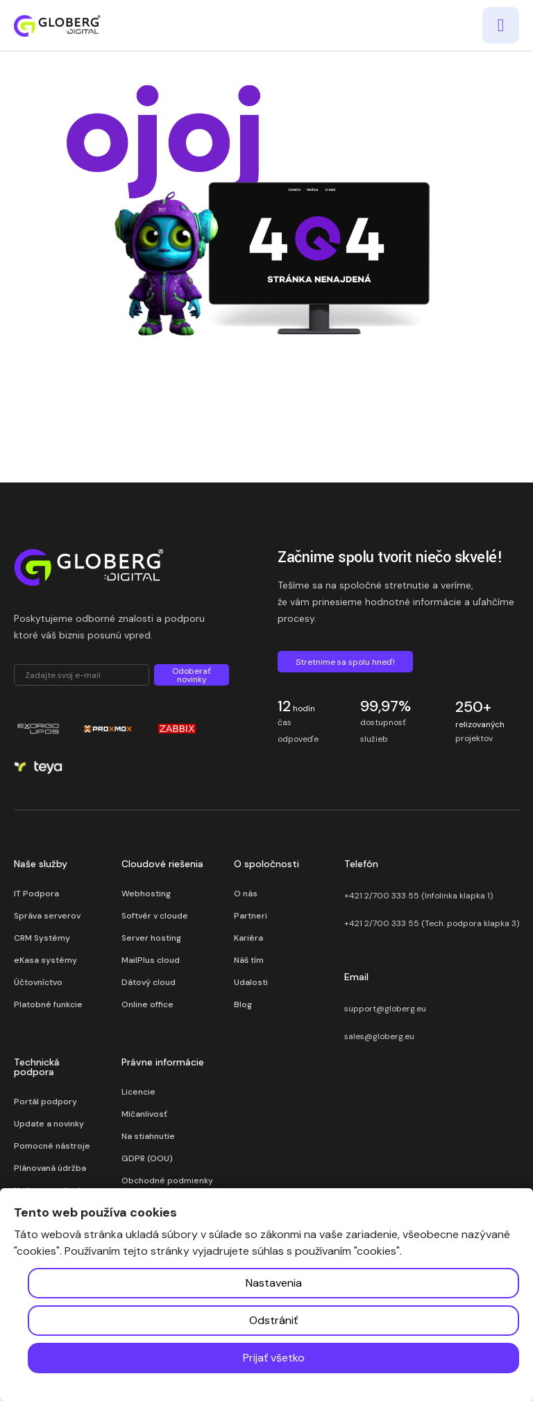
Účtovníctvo (38, 982)
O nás (245, 893)
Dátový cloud (148, 982)
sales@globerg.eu (379, 1036)
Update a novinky (49, 1124)
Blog (243, 1004)
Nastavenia (274, 1283)
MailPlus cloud (150, 960)
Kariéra (248, 938)
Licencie (138, 1092)
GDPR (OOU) (147, 1158)
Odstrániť (273, 1320)
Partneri (250, 916)
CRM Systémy (42, 938)
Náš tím (249, 960)
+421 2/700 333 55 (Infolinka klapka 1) (418, 895)
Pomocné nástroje (52, 1146)
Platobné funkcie (48, 1004)
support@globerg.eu (385, 1008)
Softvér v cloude (154, 916)
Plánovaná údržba (50, 1168)
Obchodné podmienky (167, 1180)
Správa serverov (47, 916)
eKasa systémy (45, 960)
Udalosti (251, 982)
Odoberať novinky (191, 675)
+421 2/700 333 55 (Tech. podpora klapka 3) (431, 923)
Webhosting (146, 893)
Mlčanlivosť (144, 1114)
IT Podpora (36, 893)
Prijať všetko (274, 1357)
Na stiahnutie (148, 1136)
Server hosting (151, 938)
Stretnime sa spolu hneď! (345, 662)
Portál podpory (45, 1101)
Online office (147, 1004)
